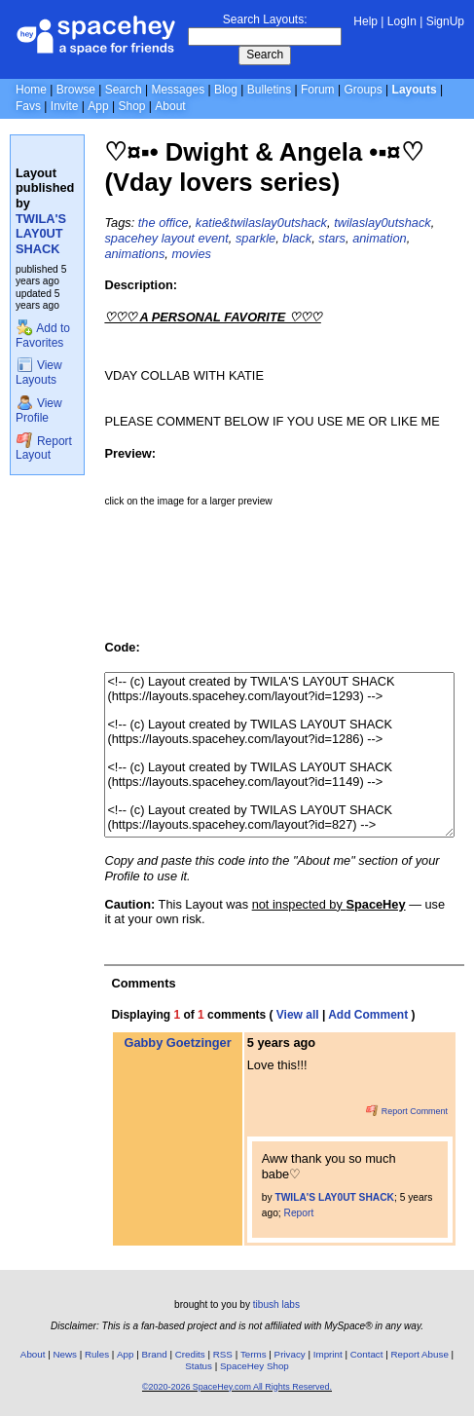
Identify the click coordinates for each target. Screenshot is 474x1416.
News (65, 1354)
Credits (190, 1354)
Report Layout (44, 448)
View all (297, 1015)
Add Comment (368, 1015)
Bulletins (269, 89)
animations (134, 253)
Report (299, 1213)
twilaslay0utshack (382, 222)
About (170, 106)
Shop (131, 106)
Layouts (414, 89)
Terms (253, 1354)
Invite (65, 106)
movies (191, 253)
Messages (177, 89)
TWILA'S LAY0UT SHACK (41, 233)
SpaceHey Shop (254, 1365)
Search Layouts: (265, 19)
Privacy (290, 1354)
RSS (223, 1354)
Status (198, 1365)
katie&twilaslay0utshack (261, 222)
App (98, 106)
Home (31, 89)
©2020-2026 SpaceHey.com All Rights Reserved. (237, 1387)
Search (264, 54)
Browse (75, 89)
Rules (97, 1354)
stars (332, 238)
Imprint (328, 1354)
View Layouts (39, 372)
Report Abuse (420, 1354)
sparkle (255, 238)
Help (365, 21)
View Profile (39, 410)
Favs (28, 106)
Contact (366, 1354)
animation (379, 238)
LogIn (402, 21)
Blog (225, 89)
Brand (154, 1354)
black (296, 238)
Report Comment (407, 1111)
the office (163, 222)
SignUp (445, 21)
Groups (363, 89)
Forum (318, 89)
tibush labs (276, 1304)
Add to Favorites (43, 335)
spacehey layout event (166, 238)
